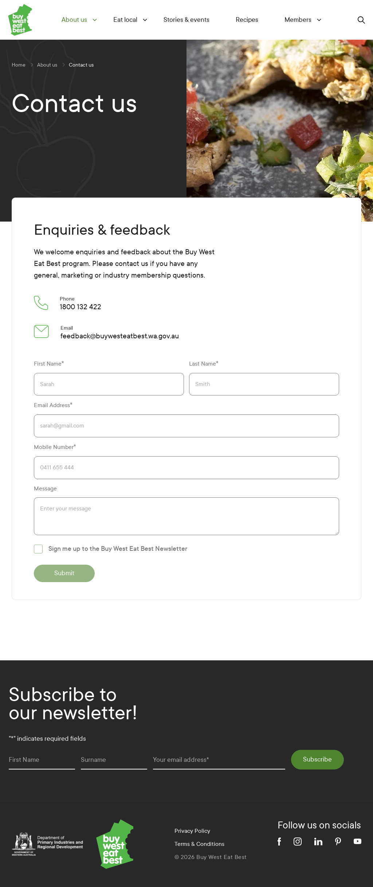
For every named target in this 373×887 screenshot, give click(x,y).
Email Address (53, 405)
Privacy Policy (192, 830)
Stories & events (186, 20)
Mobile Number (55, 447)
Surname (93, 760)
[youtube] (357, 841)
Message (45, 488)
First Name (49, 363)
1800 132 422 (80, 307)
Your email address (181, 760)
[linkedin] (318, 842)
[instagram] (298, 842)
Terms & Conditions (199, 843)
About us (74, 20)
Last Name (204, 363)
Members (297, 20)
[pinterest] (338, 842)
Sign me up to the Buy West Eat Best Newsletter (117, 549)
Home (18, 65)
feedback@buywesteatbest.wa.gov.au (119, 336)
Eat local (125, 20)
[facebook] (279, 842)
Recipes (247, 20)
